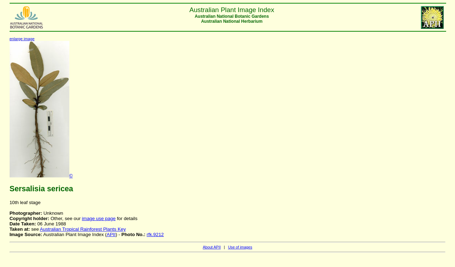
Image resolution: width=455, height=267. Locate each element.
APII (111, 234)
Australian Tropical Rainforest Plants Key (83, 229)
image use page (99, 218)
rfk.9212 (155, 234)
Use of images (240, 247)
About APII (211, 247)
